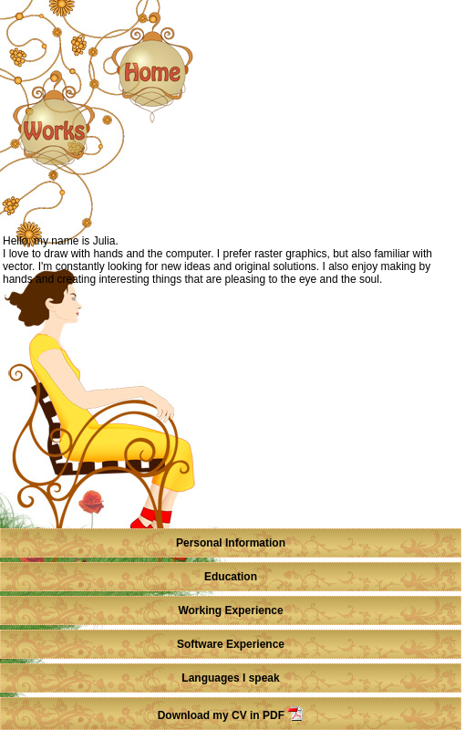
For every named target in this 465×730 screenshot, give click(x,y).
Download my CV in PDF (231, 715)
